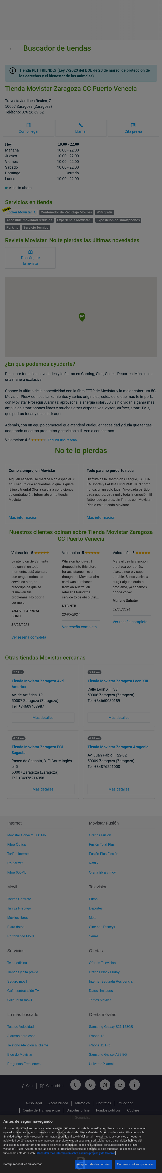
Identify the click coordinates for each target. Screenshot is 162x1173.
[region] (81, 1144)
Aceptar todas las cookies (93, 1164)
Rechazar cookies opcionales (135, 1164)
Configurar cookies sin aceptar (22, 1164)
